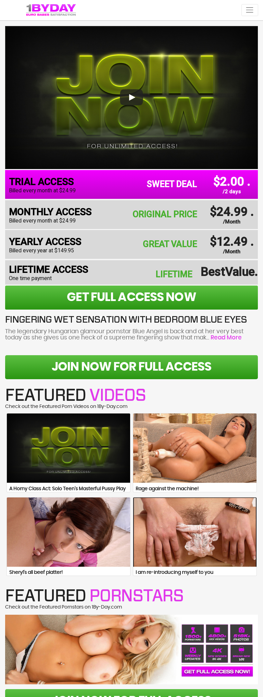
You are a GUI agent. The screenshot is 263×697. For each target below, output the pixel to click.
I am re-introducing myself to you (174, 572)
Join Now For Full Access (131, 367)
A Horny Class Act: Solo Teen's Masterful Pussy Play (67, 488)
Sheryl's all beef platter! (36, 572)
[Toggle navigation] (249, 10)
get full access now (131, 297)
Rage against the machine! (167, 488)
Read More (226, 337)
